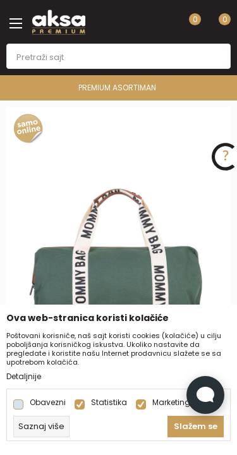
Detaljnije (23, 376)
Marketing (171, 402)
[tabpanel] (118, 275)
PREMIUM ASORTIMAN (117, 87)
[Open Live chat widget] (205, 395)
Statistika (109, 402)
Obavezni (48, 402)
